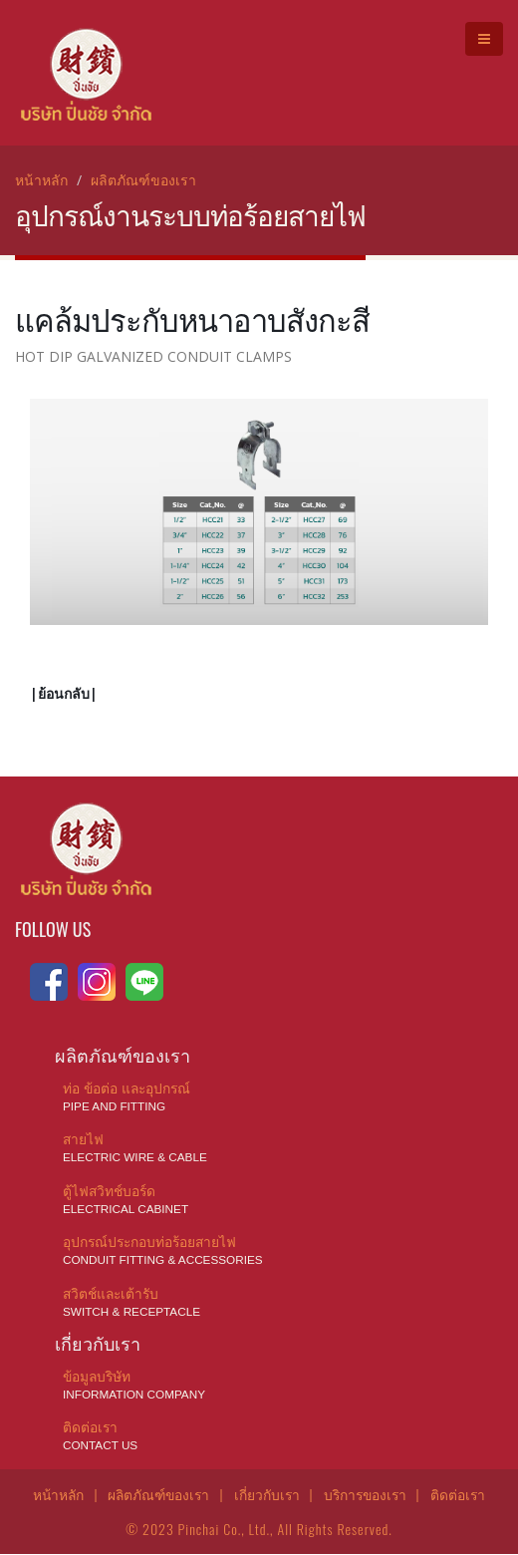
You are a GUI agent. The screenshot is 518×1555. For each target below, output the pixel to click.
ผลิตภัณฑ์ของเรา (143, 179)
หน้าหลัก (41, 179)
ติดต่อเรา (463, 1495)
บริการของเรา (368, 1495)
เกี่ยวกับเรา (267, 1495)
